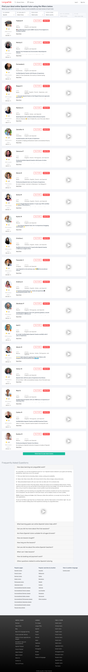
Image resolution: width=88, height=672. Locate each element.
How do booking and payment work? (30, 555)
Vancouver (41, 595)
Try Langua (38, 622)
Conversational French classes (22, 589)
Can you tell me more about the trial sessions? (33, 527)
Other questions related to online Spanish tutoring (34, 560)
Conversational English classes (22, 603)
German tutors (18, 575)
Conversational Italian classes (22, 595)
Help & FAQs (18, 625)
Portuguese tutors (19, 581)
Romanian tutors (59, 653)
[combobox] (8, 14)
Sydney (41, 583)
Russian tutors (58, 656)
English (37, 630)
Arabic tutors (58, 622)
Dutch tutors (58, 627)
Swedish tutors (59, 662)
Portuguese (38, 647)
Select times (20, 14)
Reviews (17, 622)
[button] (18, 32)
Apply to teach (19, 654)
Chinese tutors (58, 625)
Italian (36, 639)
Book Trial (46, 19)
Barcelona (41, 578)
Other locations (42, 598)
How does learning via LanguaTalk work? (31, 466)
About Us (17, 656)
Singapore (41, 592)
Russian (37, 653)
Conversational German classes (22, 592)
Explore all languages (40, 656)
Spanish (37, 627)
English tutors (58, 630)
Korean (37, 650)
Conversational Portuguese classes (23, 598)
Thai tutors (57, 665)
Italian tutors (17, 578)
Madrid (40, 581)
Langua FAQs (38, 625)
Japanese (37, 642)
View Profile (38, 19)
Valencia (41, 586)
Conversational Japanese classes (22, 601)
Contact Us (18, 659)
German (37, 636)
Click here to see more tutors (44, 452)
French (37, 633)
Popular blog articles (19, 606)
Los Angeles (42, 589)
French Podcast (19, 648)
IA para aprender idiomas (21, 633)
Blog (16, 627)
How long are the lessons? (26, 541)
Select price (35, 14)
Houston (41, 569)
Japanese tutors (18, 583)
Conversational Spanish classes (22, 586)
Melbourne (41, 572)
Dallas (40, 575)
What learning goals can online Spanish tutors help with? (37, 523)
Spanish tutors (18, 569)
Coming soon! (66, 569)
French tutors (17, 572)
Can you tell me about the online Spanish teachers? (35, 546)
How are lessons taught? (25, 537)
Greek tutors (58, 639)
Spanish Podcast (19, 645)
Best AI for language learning (22, 630)
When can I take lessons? (26, 551)
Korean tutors (58, 647)
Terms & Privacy (19, 662)
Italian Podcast (19, 651)
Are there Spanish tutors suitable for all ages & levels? (36, 532)
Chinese (37, 645)
